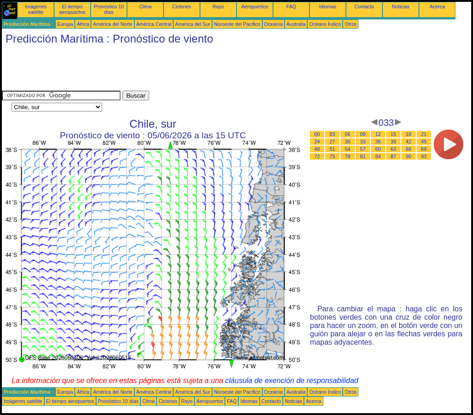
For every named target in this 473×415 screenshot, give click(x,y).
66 (409, 149)
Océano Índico (325, 24)
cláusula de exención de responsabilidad (291, 380)
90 (409, 156)
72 (317, 156)
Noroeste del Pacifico (237, 24)
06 (348, 134)
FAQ (291, 6)
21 (424, 134)
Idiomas (327, 6)
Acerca (437, 6)
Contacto (364, 6)
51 (332, 149)
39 (393, 141)
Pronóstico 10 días (109, 9)
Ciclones (181, 6)
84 (378, 156)
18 (409, 134)
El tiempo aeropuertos (72, 9)
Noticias (401, 6)
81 (363, 156)
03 (332, 134)
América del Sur (192, 24)
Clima (145, 6)
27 (332, 141)
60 (378, 149)
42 (409, 141)
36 (378, 141)
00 (317, 134)
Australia (295, 24)
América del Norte (112, 24)
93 (424, 156)
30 (348, 141)
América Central (153, 24)
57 (363, 149)
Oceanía (273, 24)
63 (393, 149)
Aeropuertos (254, 6)
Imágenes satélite (36, 9)
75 (332, 156)
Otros (351, 24)
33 (363, 141)
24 (317, 141)
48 (317, 149)
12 (378, 134)
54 (348, 149)
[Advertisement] (170, 70)
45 (424, 141)
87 (393, 156)
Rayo (218, 6)
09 (363, 134)
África (83, 24)
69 (424, 149)
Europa (65, 24)
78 (348, 156)
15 (393, 134)
